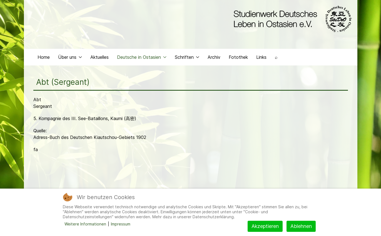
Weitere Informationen (85, 224)
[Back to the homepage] (291, 19)
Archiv (214, 57)
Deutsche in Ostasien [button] (141, 57)
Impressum (120, 224)
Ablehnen (301, 226)
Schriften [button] (187, 57)
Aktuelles (99, 57)
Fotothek (238, 57)
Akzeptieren (265, 226)
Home (44, 57)
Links (261, 57)
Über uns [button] (70, 57)
